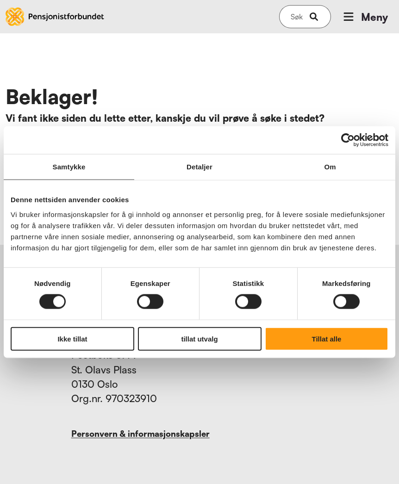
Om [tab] (330, 167)
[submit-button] (313, 16)
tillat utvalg (199, 338)
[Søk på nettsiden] (297, 16)
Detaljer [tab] (199, 167)
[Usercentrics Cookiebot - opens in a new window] (347, 140)
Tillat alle (327, 338)
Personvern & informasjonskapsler (140, 433)
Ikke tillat (72, 338)
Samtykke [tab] (69, 167)
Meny (365, 17)
